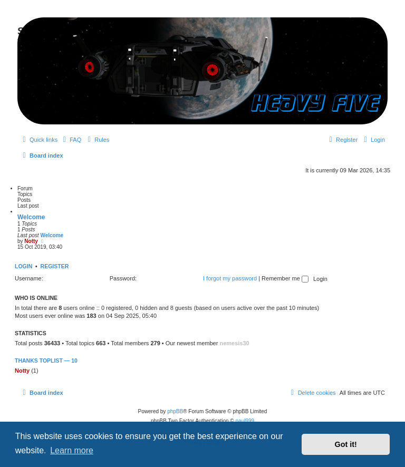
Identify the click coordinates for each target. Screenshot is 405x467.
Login (23, 266)
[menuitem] (70, 139)
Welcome (31, 217)
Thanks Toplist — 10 (46, 360)
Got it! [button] (346, 444)
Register (55, 266)
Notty (31, 241)
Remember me (285, 278)
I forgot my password (230, 278)
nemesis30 (234, 343)
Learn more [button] (71, 450)
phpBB (175, 411)
